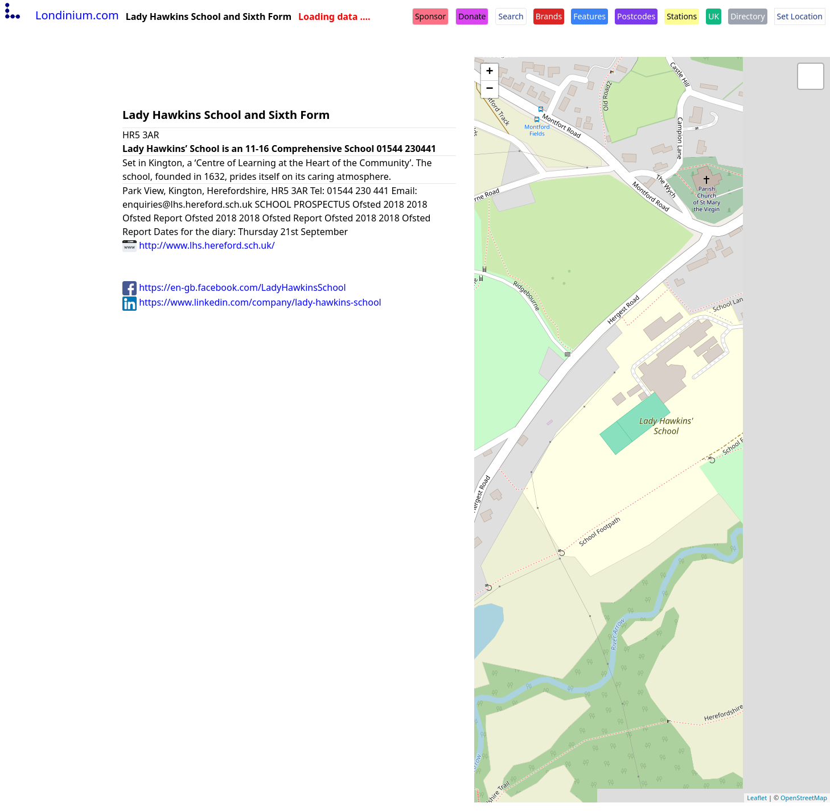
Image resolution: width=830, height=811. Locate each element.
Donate (472, 16)
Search (510, 16)
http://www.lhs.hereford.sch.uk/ (198, 245)
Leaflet (757, 797)
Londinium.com (60, 15)
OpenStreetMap (803, 797)
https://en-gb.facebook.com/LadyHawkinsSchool (234, 287)
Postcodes (636, 16)
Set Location (800, 16)
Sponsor (430, 16)
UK (713, 16)
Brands (549, 16)
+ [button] (489, 72)
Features (589, 16)
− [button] (489, 89)
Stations (682, 16)
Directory (747, 16)
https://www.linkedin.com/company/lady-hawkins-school (251, 302)
